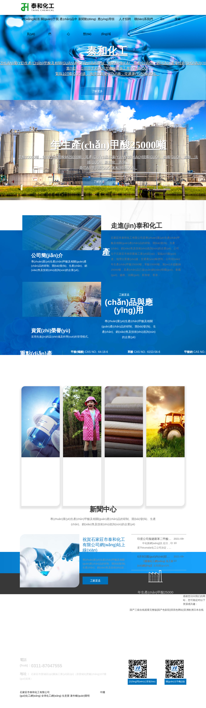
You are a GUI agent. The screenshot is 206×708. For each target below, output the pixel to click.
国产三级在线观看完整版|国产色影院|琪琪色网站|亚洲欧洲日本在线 (167, 613)
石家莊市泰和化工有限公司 (127, 239)
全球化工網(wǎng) (51, 699)
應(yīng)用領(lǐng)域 (106, 26)
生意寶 (65, 699)
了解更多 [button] (97, 91)
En (162, 19)
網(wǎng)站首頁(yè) (31, 26)
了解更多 (124, 295)
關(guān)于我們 (49, 26)
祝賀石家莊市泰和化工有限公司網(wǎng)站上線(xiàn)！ (104, 548)
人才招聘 (125, 19)
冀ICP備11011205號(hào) (34, 702)
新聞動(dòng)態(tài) (87, 26)
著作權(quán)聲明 (80, 699)
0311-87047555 (46, 669)
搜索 (178, 19)
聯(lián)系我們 (143, 19)
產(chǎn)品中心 (68, 26)
